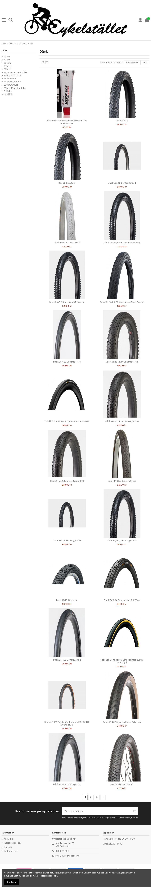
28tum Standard (12, 81)
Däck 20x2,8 (121, 120)
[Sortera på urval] (132, 62)
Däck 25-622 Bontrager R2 (67, 784)
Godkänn (12, 882)
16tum (7, 59)
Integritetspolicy (12, 842)
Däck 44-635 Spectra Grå (67, 242)
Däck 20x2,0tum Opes (122, 784)
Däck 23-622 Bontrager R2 (67, 659)
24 (144, 62)
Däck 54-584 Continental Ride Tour (122, 600)
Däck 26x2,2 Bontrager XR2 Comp (66, 302)
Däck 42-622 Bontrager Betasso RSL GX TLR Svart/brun (67, 723)
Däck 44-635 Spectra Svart (122, 481)
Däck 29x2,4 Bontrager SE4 (67, 540)
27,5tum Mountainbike (15, 72)
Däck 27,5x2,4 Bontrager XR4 (122, 540)
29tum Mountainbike (14, 88)
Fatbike (8, 91)
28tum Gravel (11, 85)
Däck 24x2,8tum (67, 183)
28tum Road (10, 78)
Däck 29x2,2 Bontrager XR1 (122, 183)
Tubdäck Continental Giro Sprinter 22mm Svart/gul (122, 661)
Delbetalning (10, 851)
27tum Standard (12, 75)
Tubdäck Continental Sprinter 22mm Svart (67, 421)
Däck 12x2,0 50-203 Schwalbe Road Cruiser (122, 302)
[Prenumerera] (134, 811)
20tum (7, 63)
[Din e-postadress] (96, 811)
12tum (7, 56)
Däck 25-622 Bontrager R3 (67, 361)
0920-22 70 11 (62, 851)
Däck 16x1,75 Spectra (67, 600)
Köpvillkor (9, 838)
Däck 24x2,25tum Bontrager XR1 (67, 481)
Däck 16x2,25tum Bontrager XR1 (121, 361)
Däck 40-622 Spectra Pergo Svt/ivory (122, 722)
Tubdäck (8, 94)
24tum (7, 66)
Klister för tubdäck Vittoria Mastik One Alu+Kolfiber (67, 122)
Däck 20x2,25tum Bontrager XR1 (122, 421)
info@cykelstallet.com (67, 855)
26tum (7, 69)
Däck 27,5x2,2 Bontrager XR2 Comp (121, 242)
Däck (4, 50)
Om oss (8, 847)
